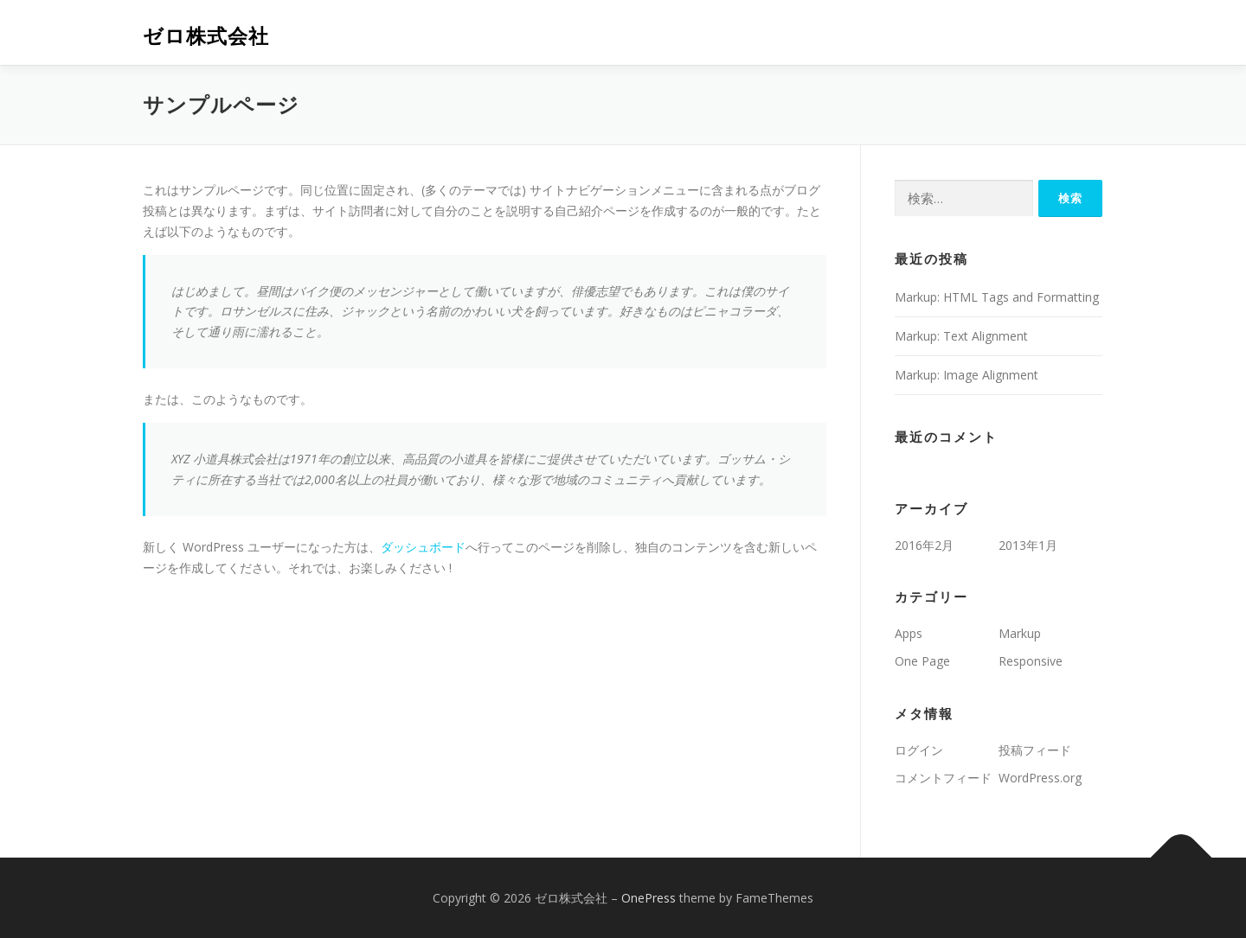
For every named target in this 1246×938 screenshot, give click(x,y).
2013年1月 (1028, 545)
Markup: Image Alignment (966, 375)
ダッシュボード (423, 547)
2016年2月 (924, 545)
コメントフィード (943, 777)
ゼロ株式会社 (206, 35)
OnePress (648, 898)
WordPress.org (1040, 777)
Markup (1020, 633)
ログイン (919, 750)
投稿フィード (1035, 750)
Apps (908, 633)
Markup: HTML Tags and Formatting (997, 297)
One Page (922, 661)
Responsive (1031, 661)
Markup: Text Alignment (961, 336)
